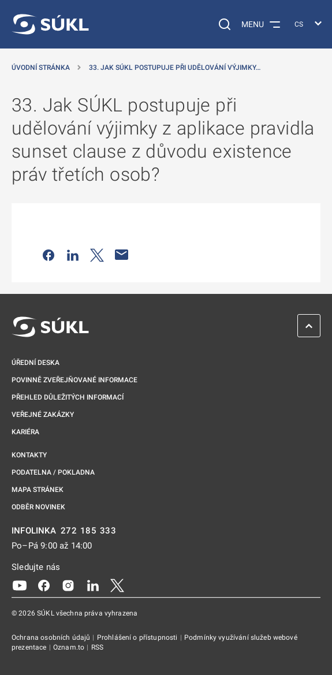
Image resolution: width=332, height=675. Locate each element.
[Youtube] (20, 585)
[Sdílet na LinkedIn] (73, 254)
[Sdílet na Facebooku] (48, 254)
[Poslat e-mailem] (122, 254)
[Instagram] (68, 585)
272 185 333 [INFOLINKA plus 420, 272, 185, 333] (89, 531)
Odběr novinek (38, 507)
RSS (97, 647)
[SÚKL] (50, 24)
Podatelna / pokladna (53, 472)
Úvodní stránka (41, 68)
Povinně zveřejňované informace (74, 380)
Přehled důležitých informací (68, 397)
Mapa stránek (38, 490)
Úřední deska (35, 363)
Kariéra (25, 432)
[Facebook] (44, 585)
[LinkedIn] (93, 585)
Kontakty (29, 455)
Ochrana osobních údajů (52, 637)
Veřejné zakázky (43, 415)
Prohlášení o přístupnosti (138, 637)
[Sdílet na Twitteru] (97, 254)
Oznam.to (69, 647)
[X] (117, 585)
